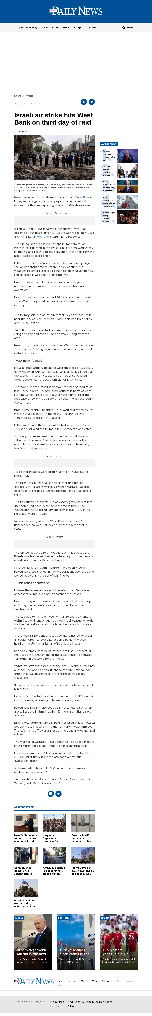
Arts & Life (68, 27)
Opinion (44, 27)
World (56, 27)
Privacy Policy (58, 1002)
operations (44, 236)
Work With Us (76, 1002)
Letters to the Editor (62, 1006)
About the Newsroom (99, 1002)
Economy (31, 27)
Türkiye (19, 27)
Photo (92, 27)
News (17, 96)
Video (130, 981)
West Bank (82, 197)
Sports (82, 27)
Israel (17, 197)
